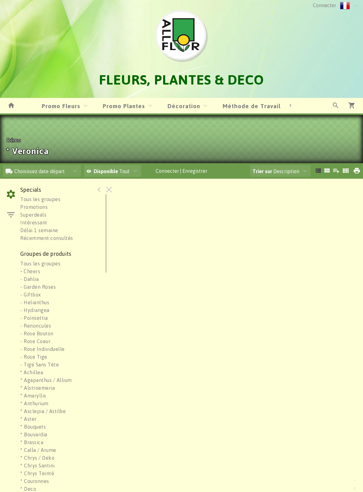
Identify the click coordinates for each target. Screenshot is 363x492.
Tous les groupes (40, 199)
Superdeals (33, 215)
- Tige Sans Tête (39, 364)
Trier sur (262, 171)
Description (275, 171)
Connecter (324, 5)
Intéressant (33, 222)
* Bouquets (33, 427)
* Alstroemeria (37, 388)
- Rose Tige (33, 357)
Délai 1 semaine (39, 230)
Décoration (183, 106)
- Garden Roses (38, 287)
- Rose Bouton (37, 333)
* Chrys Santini (37, 465)
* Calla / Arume (38, 450)
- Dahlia (29, 279)
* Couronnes (34, 481)
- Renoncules (35, 326)
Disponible (106, 171)
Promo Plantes (124, 106)
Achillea (31, 372)
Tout (108, 171)
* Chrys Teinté (37, 473)
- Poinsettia (34, 318)
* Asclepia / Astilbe (43, 411)
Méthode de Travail (251, 106)
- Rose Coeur (35, 341)
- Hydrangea (35, 310)
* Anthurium (34, 403)
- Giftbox (30, 295)
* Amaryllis (33, 396)
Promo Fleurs (61, 106)
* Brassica (31, 442)
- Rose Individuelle (42, 349)
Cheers (30, 271)
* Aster (28, 419)
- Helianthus (34, 302)
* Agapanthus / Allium (46, 380)
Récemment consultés (46, 238)
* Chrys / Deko (37, 458)
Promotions (34, 207)
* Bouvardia (33, 434)
